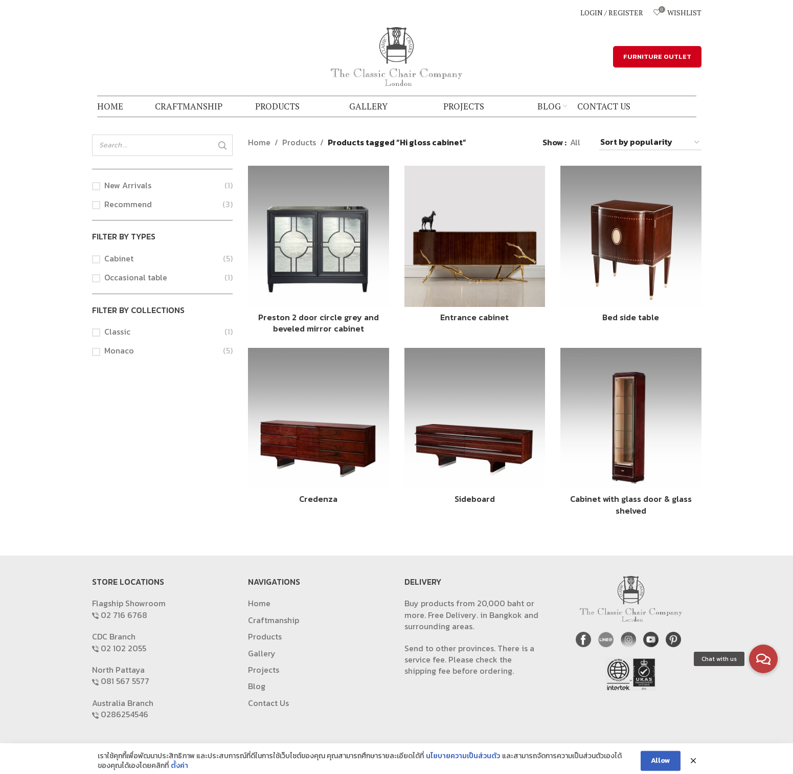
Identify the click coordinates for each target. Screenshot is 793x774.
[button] (763, 659)
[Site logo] (397, 55)
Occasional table (135, 277)
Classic (117, 331)
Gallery (262, 653)
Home (259, 142)
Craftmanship (273, 620)
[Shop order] (650, 142)
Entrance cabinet (474, 317)
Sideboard (475, 499)
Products (299, 142)
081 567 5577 (125, 681)
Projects (263, 670)
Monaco (119, 350)
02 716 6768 (124, 615)
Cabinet (118, 258)
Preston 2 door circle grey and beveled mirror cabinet (318, 323)
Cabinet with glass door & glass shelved (631, 504)
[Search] (222, 146)
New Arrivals (127, 185)
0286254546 (124, 714)
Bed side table (630, 317)
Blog (256, 686)
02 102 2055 (123, 648)
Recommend (128, 204)
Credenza (318, 499)
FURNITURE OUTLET (657, 56)
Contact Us (268, 703)
